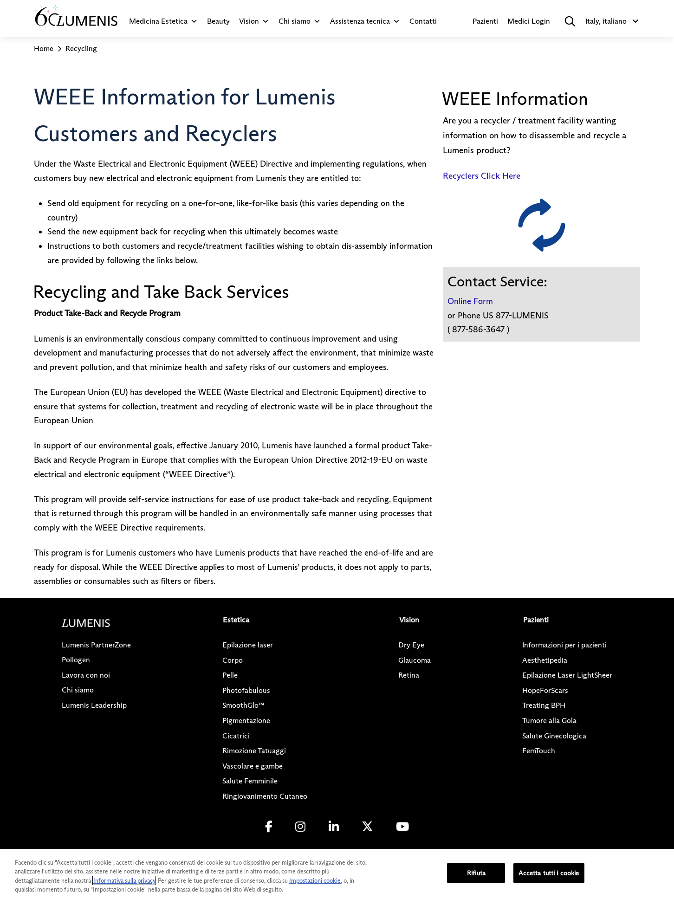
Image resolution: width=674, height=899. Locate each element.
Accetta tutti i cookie (548, 873)
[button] (570, 21)
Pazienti (485, 21)
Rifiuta (476, 873)
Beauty (218, 21)
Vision (254, 21)
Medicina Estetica (163, 21)
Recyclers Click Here (481, 175)
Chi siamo (300, 21)
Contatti (423, 21)
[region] (337, 874)
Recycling (81, 48)
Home (43, 48)
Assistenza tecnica (365, 21)
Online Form (470, 301)
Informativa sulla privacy (124, 880)
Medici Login (528, 21)
